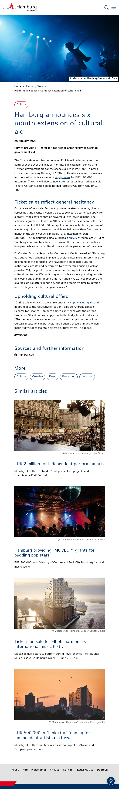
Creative (37, 376)
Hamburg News (34, 86)
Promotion (68, 376)
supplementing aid (82, 303)
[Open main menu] (113, 7)
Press (15, 770)
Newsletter (38, 770)
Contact (68, 770)
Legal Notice (85, 770)
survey (73, 238)
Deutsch (102, 770)
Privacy (54, 770)
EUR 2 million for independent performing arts (59, 464)
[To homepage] (19, 7)
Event (52, 376)
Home (18, 86)
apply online (62, 177)
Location (87, 376)
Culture (21, 104)
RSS (25, 770)
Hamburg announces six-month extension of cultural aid (47, 91)
